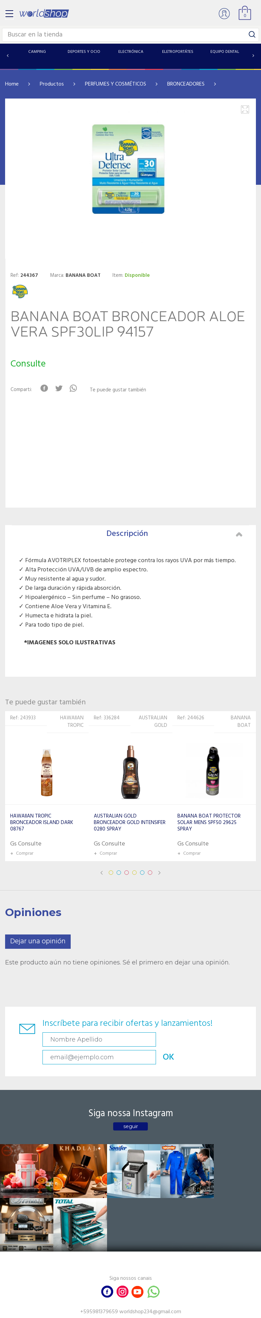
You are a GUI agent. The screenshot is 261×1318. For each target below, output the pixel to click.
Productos (52, 84)
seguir (130, 1109)
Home (12, 84)
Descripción (174, 533)
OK (231, 1040)
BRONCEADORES (186, 84)
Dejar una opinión (38, 941)
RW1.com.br (154, 1310)
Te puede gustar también (120, 390)
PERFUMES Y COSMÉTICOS (115, 84)
